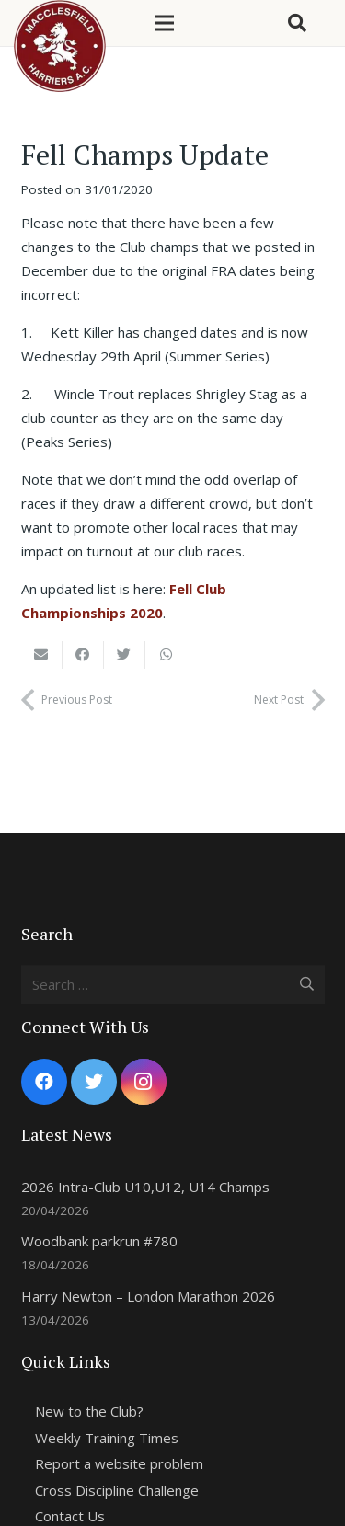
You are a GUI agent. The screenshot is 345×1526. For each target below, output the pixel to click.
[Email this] (42, 655)
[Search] (297, 23)
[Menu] (164, 23)
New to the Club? (89, 1411)
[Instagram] (144, 1082)
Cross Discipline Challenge (117, 1490)
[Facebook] (44, 1082)
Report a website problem (119, 1463)
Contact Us (70, 1516)
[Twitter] (94, 1082)
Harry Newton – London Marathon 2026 (148, 1296)
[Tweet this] (124, 655)
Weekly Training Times (106, 1437)
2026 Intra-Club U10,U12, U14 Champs (145, 1186)
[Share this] (83, 655)
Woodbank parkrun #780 (99, 1241)
